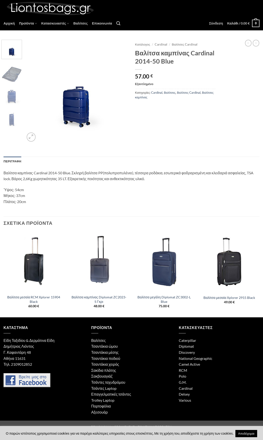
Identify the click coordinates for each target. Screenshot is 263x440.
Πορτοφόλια (101, 406)
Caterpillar (187, 340)
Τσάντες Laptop (104, 388)
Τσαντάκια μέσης (105, 352)
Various (185, 400)
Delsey (184, 394)
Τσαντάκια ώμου (104, 346)
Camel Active (189, 364)
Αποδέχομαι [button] (246, 433)
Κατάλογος (142, 44)
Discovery (187, 352)
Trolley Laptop (102, 400)
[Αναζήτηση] (118, 23)
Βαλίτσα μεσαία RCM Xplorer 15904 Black (33, 299)
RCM (183, 370)
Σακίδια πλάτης (103, 370)
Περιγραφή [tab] (12, 161)
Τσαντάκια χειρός (105, 364)
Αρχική (9, 23)
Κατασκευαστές (55, 23)
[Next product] (248, 43)
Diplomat (186, 346)
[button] (216, 23)
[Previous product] (256, 43)
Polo (182, 376)
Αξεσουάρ (99, 412)
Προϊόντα (28, 23)
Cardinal (161, 44)
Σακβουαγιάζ (102, 376)
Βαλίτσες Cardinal (184, 44)
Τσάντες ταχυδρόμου (108, 382)
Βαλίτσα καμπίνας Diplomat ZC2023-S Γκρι (99, 299)
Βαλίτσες (80, 23)
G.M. (182, 382)
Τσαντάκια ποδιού (105, 358)
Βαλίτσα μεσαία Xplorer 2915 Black (229, 298)
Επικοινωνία (102, 23)
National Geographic (195, 358)
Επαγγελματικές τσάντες (111, 394)
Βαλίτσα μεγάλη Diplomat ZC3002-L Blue (164, 299)
